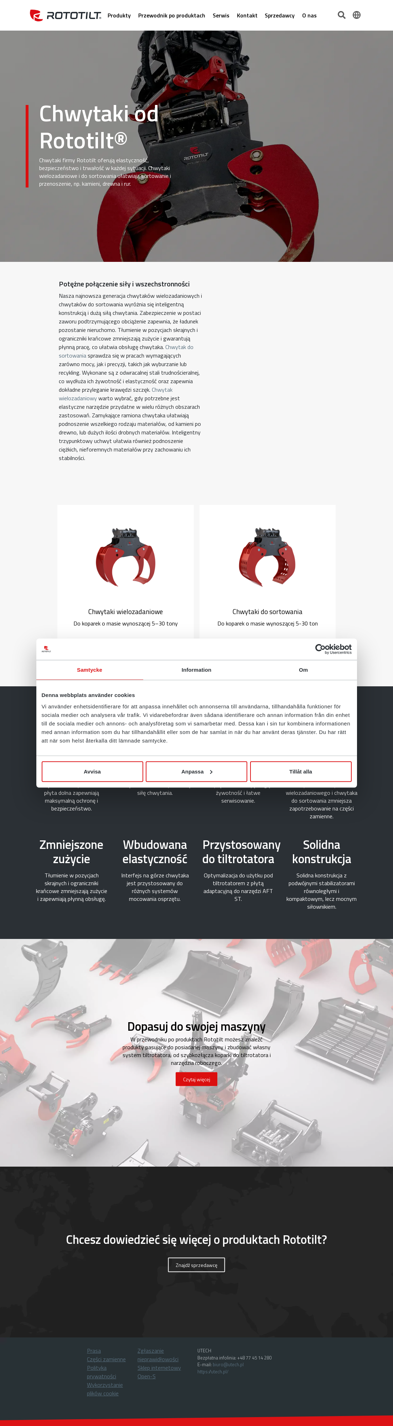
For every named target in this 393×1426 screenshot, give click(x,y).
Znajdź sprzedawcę (196, 1265)
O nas (309, 15)
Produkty (119, 15)
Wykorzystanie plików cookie (105, 1389)
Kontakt (247, 15)
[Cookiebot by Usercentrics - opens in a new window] (320, 649)
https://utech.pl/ (212, 1371)
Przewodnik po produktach (171, 15)
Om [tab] (303, 670)
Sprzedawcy (280, 15)
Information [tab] (197, 670)
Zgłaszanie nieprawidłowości (158, 1354)
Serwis (221, 15)
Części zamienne (106, 1359)
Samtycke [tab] (89, 670)
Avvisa (92, 771)
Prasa (94, 1350)
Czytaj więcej (196, 1079)
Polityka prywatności (101, 1371)
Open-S (147, 1376)
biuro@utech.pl (228, 1364)
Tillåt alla (300, 771)
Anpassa (196, 771)
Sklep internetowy (159, 1367)
